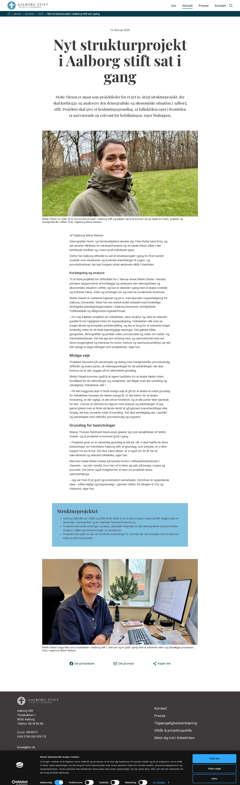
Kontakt (220, 6)
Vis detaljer (159, 779)
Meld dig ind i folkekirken (174, 738)
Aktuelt (187, 6)
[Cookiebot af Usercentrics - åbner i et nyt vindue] (19, 779)
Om (173, 6)
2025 (41, 13)
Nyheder (29, 13)
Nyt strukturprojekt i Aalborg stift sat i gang (73, 13)
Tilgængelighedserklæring (175, 723)
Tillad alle (214, 755)
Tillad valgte (214, 765)
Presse (204, 6)
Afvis (214, 775)
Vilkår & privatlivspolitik (173, 730)
